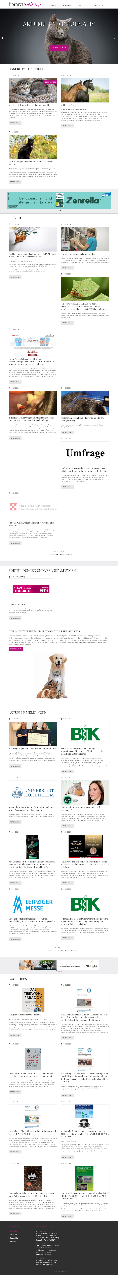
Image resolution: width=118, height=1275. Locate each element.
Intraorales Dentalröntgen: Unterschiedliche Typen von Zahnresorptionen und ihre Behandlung (31, 419)
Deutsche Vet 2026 (17, 604)
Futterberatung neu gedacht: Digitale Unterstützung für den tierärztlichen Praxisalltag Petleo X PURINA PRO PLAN (47, 1236)
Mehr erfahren (59, 48)
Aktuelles (13, 1234)
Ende (70, 555)
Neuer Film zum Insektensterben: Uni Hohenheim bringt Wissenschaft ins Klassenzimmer (31, 808)
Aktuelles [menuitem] (66, 6)
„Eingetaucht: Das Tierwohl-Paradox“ (25, 1014)
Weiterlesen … (15, 123)
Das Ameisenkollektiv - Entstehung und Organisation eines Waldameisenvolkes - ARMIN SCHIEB (32, 1194)
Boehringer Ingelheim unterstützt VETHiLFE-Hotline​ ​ (32, 748)
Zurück (53, 555)
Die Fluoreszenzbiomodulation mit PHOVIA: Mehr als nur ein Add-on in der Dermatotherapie (32, 255)
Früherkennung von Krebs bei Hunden (78, 254)
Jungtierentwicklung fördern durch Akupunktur (30, 105)
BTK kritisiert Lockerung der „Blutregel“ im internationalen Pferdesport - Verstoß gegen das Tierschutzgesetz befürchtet (82, 751)
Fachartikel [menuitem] (82, 6)
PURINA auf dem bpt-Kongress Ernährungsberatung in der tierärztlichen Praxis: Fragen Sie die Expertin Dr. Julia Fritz (85, 864)
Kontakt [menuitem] (97, 6)
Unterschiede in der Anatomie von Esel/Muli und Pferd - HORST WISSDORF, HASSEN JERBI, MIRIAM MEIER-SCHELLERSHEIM (85, 1196)
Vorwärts (64, 555)
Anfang (48, 951)
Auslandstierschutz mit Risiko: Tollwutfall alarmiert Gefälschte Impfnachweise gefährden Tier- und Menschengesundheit (47, 1250)
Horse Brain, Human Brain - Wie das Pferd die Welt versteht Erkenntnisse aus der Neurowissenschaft (31, 1075)
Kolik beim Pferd (68, 105)
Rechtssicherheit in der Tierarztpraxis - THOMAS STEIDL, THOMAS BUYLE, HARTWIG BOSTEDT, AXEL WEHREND (85, 1134)
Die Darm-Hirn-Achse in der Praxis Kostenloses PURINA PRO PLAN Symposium (46, 1262)
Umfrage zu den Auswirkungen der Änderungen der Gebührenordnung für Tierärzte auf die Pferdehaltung (85, 469)
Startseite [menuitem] (51, 6)
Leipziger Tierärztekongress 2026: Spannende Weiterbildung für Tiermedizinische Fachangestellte (32, 920)
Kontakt (13, 1241)
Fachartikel (14, 1238)
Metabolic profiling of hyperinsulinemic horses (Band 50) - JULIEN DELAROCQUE (32, 1132)
